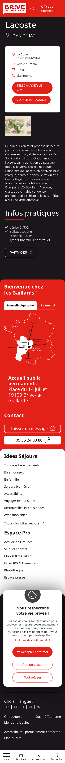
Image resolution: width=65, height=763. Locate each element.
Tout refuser (32, 677)
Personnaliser (32, 664)
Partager (21, 252)
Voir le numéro (26, 64)
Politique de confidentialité (32, 640)
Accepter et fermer (34, 652)
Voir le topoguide (31, 99)
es (15, 706)
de (30, 706)
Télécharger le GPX (29, 87)
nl (38, 706)
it (23, 706)
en (7, 706)
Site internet (24, 75)
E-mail (20, 70)
